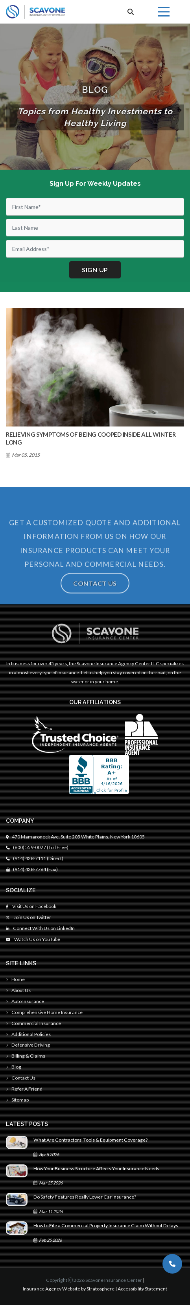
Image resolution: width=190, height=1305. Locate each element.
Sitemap (17, 1100)
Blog (13, 1067)
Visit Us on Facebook (31, 906)
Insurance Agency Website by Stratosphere (68, 1289)
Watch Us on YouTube (33, 939)
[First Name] (95, 207)
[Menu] (163, 12)
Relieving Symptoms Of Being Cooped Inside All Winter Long (90, 438)
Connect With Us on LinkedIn (40, 928)
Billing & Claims (25, 1056)
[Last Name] (95, 227)
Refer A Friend (24, 1089)
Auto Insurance (25, 1001)
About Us (18, 990)
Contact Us (95, 598)
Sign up (95, 269)
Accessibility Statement (142, 1289)
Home (15, 979)
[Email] (95, 249)
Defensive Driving (28, 1045)
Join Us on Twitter (28, 917)
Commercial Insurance (33, 1023)
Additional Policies (28, 1034)
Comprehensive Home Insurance (44, 1012)
